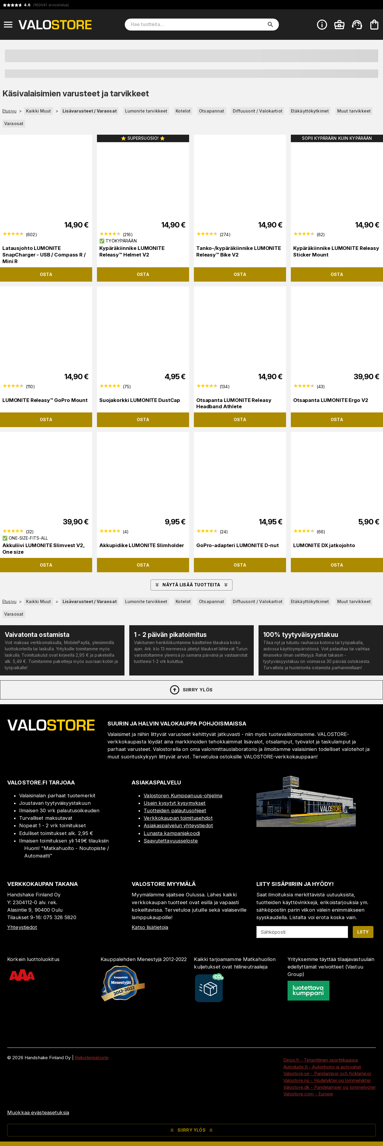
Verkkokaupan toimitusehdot (178, 818)
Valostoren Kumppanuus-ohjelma (183, 796)
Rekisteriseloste (92, 1057)
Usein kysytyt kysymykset (175, 803)
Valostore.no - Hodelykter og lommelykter (327, 1080)
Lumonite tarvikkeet (146, 110)
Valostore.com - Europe (308, 1094)
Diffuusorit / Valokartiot (257, 110)
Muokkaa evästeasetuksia (38, 1112)
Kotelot (183, 110)
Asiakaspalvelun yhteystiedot (178, 825)
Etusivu (9, 111)
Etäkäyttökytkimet (310, 110)
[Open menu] (8, 24)
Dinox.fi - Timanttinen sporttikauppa (320, 1060)
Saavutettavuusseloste (171, 841)
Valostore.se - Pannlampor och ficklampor (327, 1073)
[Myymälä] (306, 825)
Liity (363, 931)
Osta (46, 274)
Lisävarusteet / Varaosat (90, 110)
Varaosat (13, 123)
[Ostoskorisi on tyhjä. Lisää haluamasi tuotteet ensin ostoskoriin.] (374, 24)
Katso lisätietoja (150, 927)
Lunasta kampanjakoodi (172, 833)
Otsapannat (211, 110)
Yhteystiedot (22, 927)
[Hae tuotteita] (198, 24)
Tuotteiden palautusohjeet (175, 810)
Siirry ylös (190, 690)
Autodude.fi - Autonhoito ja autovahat (322, 1067)
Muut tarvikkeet (354, 110)
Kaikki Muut (38, 110)
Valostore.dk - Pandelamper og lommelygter (329, 1087)
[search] (270, 25)
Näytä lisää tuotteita (191, 585)
